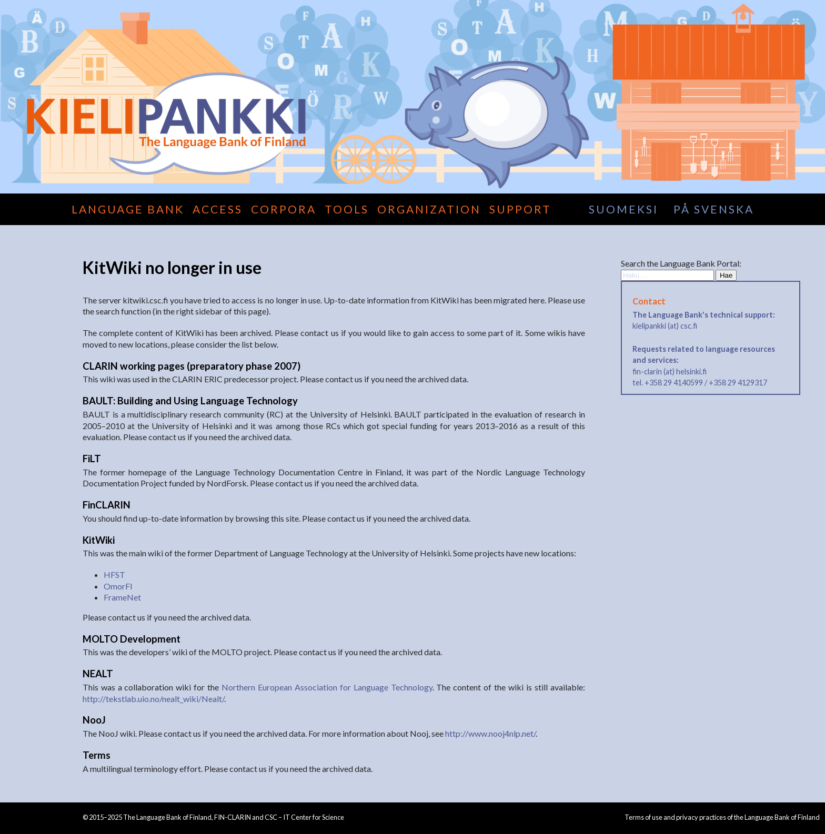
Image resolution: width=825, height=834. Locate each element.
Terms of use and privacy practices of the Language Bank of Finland (722, 817)
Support (520, 209)
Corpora (283, 209)
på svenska (713, 209)
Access (218, 209)
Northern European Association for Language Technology (327, 687)
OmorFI (118, 586)
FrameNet (122, 597)
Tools (347, 209)
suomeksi (623, 209)
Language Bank (128, 209)
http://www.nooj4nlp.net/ (490, 733)
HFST (114, 574)
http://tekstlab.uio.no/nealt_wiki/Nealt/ (153, 699)
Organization (429, 209)
